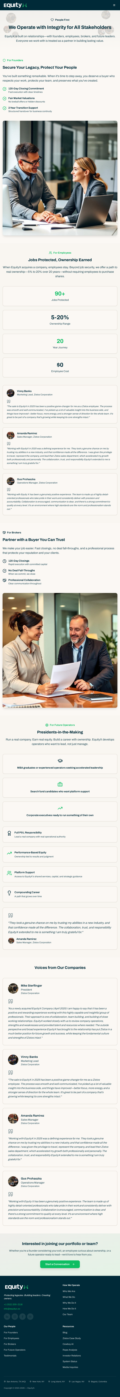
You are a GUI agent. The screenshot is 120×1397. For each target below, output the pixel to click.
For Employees (11, 1338)
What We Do (69, 1297)
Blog (65, 1332)
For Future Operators (14, 1350)
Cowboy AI (68, 1344)
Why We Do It (69, 1303)
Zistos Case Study (72, 1338)
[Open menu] (114, 5)
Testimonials (10, 1355)
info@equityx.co (12, 1309)
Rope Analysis (70, 1350)
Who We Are (69, 1291)
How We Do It (69, 1308)
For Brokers (10, 1344)
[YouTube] (30, 1316)
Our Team (68, 1314)
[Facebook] (22, 1316)
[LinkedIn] (7, 1316)
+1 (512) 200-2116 (13, 1304)
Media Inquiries (70, 1367)
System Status (70, 1361)
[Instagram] (15, 1316)
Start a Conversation (60, 1264)
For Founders (11, 1332)
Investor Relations (72, 1355)
